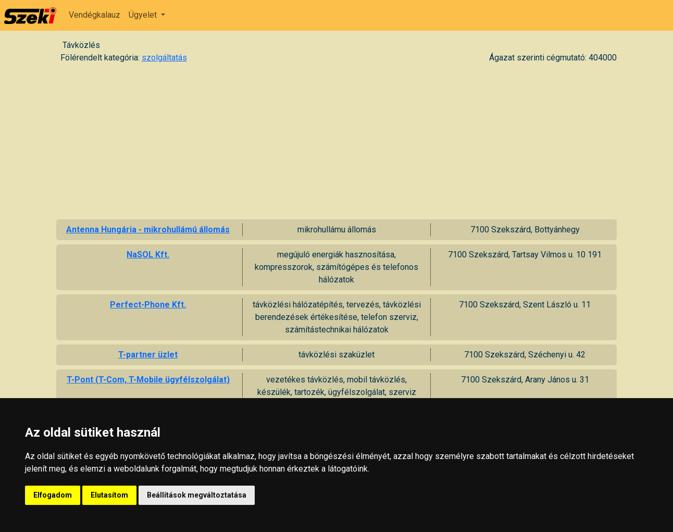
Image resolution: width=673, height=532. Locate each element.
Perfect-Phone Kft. (148, 305)
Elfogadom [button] (52, 495)
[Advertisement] (336, 141)
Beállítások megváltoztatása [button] (196, 495)
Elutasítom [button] (109, 495)
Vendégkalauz (94, 15)
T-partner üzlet (148, 355)
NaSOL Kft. (148, 254)
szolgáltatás (164, 58)
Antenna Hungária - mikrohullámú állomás (148, 229)
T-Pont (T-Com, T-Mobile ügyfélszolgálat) (148, 380)
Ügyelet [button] (144, 15)
